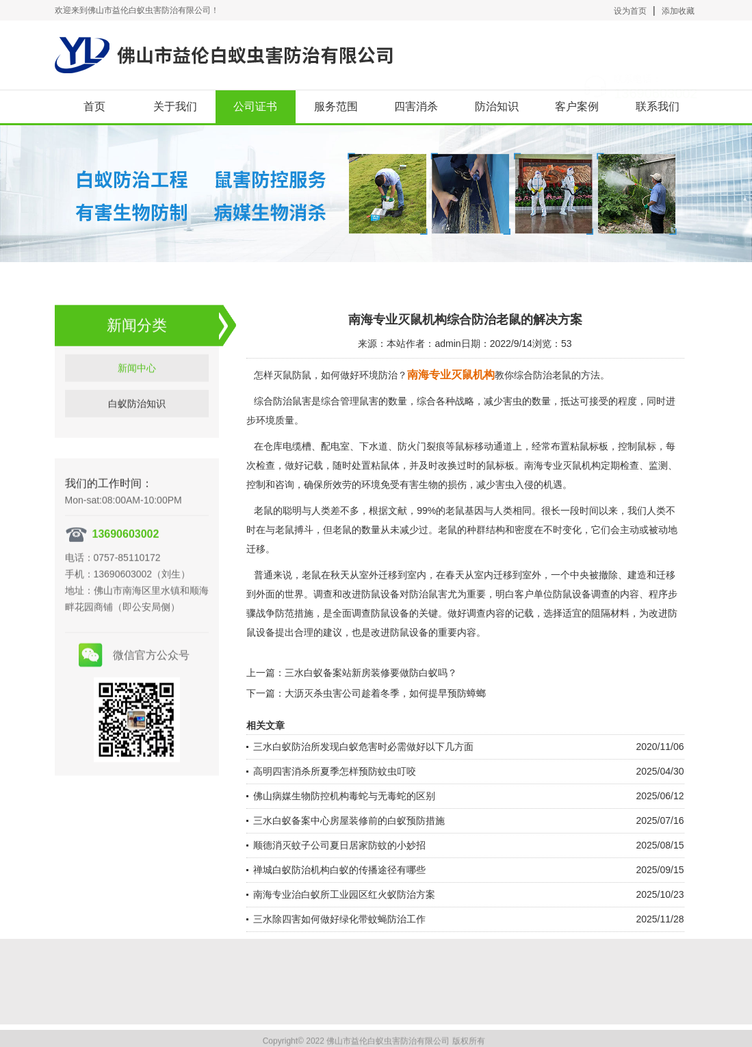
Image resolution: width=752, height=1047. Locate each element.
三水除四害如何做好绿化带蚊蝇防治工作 (339, 919)
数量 (370, 529)
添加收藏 (678, 11)
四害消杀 (416, 106)
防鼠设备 (409, 632)
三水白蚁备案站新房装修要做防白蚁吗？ (371, 672)
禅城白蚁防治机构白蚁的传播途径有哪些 (339, 869)
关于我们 (175, 106)
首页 (94, 106)
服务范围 (336, 106)
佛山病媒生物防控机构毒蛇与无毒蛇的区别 (344, 795)
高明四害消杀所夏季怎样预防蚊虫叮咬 (334, 771)
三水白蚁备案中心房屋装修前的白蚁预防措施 (349, 820)
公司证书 (255, 106)
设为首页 (630, 11)
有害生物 (419, 484)
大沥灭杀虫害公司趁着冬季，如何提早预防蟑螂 (385, 693)
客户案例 (577, 106)
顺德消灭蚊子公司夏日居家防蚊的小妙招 (339, 845)
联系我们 (657, 106)
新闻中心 (137, 388)
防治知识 (497, 106)
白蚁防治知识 (137, 423)
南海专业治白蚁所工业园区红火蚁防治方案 (344, 894)
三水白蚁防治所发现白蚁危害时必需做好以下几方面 (363, 746)
